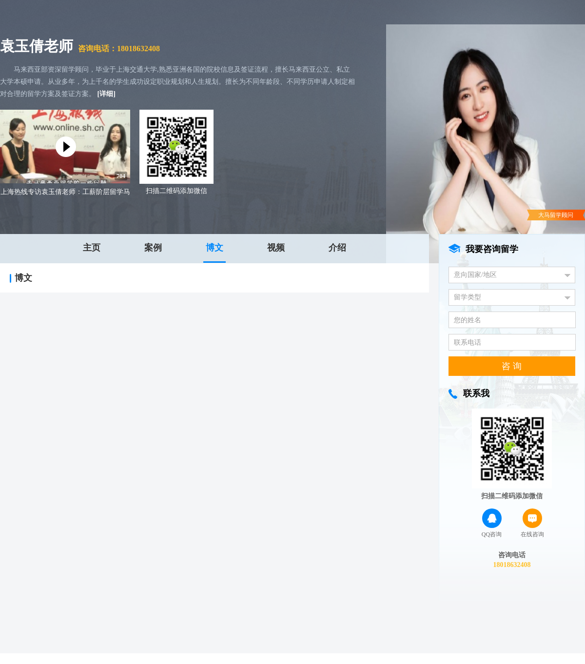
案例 (153, 248)
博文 (214, 248)
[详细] (107, 94)
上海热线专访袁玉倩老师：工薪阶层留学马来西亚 (65, 192)
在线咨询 (532, 523)
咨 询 (512, 366)
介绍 (337, 248)
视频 (276, 248)
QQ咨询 (492, 523)
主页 (91, 248)
